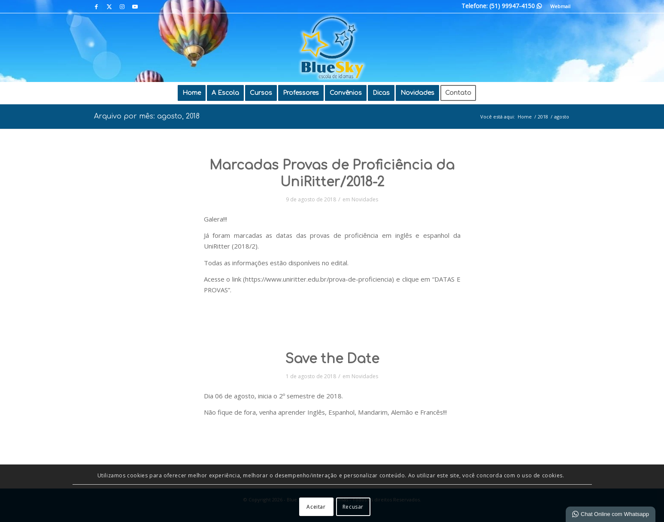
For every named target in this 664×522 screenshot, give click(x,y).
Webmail (560, 6)
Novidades (365, 199)
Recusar (353, 506)
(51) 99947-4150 (515, 6)
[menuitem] (558, 6)
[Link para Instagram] (122, 6)
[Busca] (487, 93)
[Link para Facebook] (96, 6)
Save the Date (332, 359)
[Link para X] (109, 6)
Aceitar (315, 506)
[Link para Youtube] (135, 6)
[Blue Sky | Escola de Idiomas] (332, 47)
